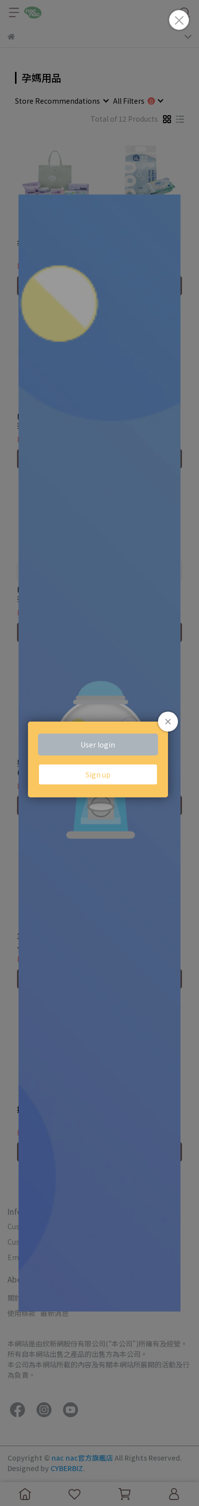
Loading (99, 753)
